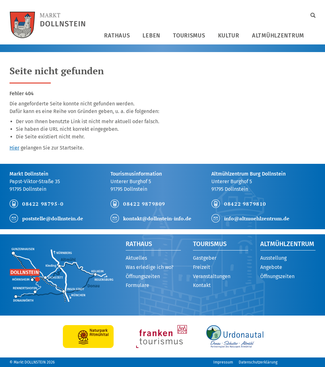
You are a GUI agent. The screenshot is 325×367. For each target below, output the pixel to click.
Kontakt (202, 285)
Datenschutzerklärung (258, 362)
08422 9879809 (144, 203)
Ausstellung (273, 258)
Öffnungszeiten (143, 276)
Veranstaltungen (211, 276)
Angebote (271, 267)
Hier (14, 148)
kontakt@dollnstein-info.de (157, 218)
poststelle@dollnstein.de (52, 218)
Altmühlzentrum (278, 35)
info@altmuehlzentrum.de (256, 218)
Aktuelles (136, 258)
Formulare (137, 285)
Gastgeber (204, 258)
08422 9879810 (245, 203)
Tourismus (189, 35)
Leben (151, 35)
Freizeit (201, 267)
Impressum (223, 362)
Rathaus (117, 35)
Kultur (228, 35)
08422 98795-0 (43, 203)
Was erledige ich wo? (149, 267)
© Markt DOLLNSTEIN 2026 (32, 362)
